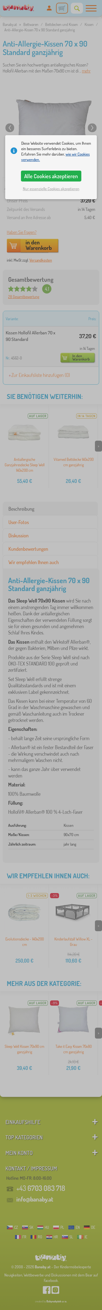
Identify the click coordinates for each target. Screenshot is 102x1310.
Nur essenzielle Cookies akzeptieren (51, 188)
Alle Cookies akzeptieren (51, 176)
